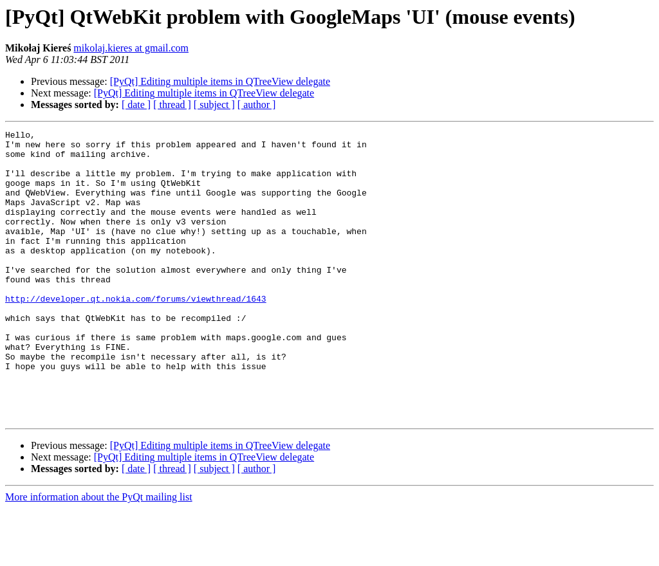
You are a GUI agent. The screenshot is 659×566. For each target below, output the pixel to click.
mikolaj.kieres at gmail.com (131, 47)
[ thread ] (172, 104)
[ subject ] (214, 104)
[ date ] (136, 104)
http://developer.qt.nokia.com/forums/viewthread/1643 (135, 333)
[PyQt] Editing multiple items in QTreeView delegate (220, 81)
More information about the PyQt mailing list (98, 554)
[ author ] (256, 104)
